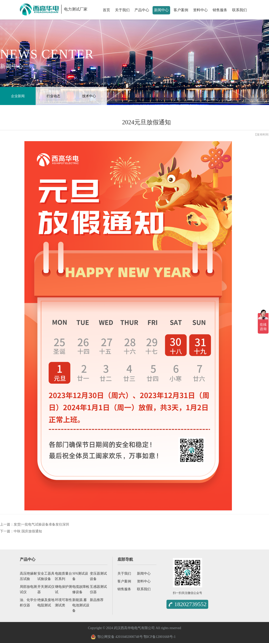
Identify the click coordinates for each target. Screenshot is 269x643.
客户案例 (181, 10)
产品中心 (141, 10)
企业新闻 (18, 96)
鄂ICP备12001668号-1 (160, 637)
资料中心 (200, 10)
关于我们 (122, 10)
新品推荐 (96, 600)
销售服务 (220, 10)
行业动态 (53, 96)
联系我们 (239, 10)
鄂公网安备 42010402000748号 (117, 636)
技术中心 (89, 96)
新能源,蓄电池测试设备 (80, 605)
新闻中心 (161, 10)
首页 (106, 10)
